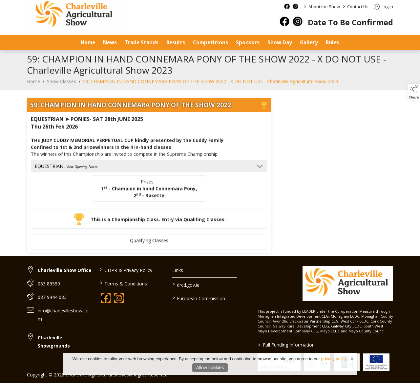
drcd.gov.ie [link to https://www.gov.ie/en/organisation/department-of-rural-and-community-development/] (186, 284)
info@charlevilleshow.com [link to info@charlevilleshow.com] (63, 314)
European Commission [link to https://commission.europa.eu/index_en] (199, 298)
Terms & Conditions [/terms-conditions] (123, 283)
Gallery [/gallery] (309, 42)
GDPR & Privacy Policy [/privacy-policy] (126, 269)
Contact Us (357, 7)
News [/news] (110, 42)
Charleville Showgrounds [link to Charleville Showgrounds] (54, 341)
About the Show (324, 7)
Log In (383, 7)
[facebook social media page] (287, 6)
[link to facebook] (106, 298)
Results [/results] (175, 42)
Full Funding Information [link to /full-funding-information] (286, 345)
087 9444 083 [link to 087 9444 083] (52, 297)
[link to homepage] (348, 283)
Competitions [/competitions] (210, 42)
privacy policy (333, 358)
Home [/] (88, 42)
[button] (414, 92)
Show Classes (61, 85)
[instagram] (298, 21)
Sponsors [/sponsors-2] (248, 42)
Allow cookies (210, 367)
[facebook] (284, 21)
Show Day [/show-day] (279, 42)
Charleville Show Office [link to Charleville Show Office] (65, 270)
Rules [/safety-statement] (332, 42)
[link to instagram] (119, 298)
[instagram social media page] (295, 6)
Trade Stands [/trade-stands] (141, 42)
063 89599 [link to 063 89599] (49, 284)
